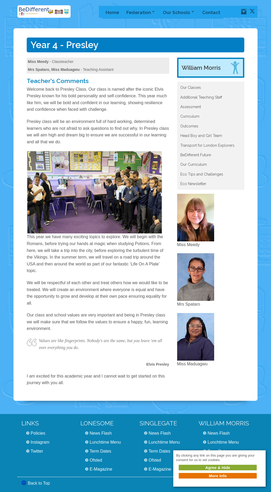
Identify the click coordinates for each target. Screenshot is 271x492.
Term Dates (100, 451)
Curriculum (189, 116)
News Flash (101, 433)
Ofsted (96, 460)
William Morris (201, 67)
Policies (38, 433)
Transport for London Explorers (207, 145)
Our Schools (178, 12)
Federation (139, 12)
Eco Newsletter (193, 184)
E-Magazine (101, 469)
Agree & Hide (217, 467)
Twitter (37, 451)
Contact (215, 12)
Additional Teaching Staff (201, 97)
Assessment (190, 107)
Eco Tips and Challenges (201, 174)
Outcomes (189, 126)
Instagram (40, 442)
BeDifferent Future (195, 155)
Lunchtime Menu (105, 442)
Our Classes (190, 87)
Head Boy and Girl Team (201, 136)
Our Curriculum (193, 164)
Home (112, 12)
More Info (218, 475)
